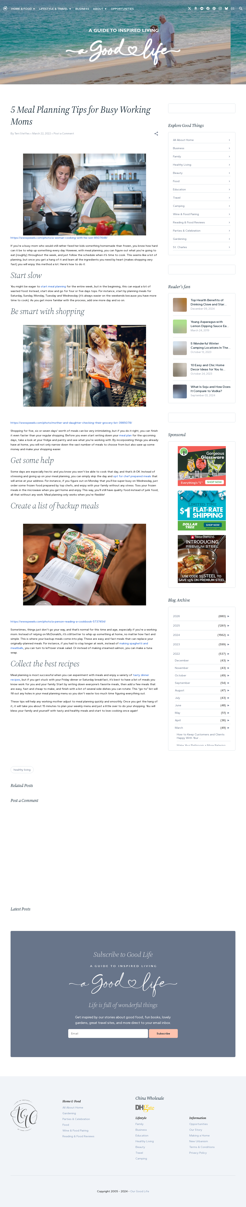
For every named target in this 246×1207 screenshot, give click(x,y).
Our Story (195, 1129)
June (178, 705)
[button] (156, 133)
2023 (176, 644)
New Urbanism (198, 1141)
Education (179, 189)
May (177, 712)
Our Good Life (139, 1191)
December (182, 660)
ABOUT (98, 9)
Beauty (178, 173)
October (180, 675)
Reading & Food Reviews (189, 222)
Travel (176, 197)
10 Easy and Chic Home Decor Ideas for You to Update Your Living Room (209, 367)
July (177, 698)
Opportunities (122, 9)
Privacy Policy (198, 1152)
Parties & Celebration (186, 230)
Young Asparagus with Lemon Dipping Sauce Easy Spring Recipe (210, 324)
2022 (176, 653)
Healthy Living (182, 164)
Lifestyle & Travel (53, 9)
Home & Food (21, 9)
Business (82, 9)
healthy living (22, 769)
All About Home (183, 140)
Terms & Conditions (202, 1147)
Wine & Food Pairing (186, 214)
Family (177, 156)
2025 (176, 625)
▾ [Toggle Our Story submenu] (105, 8)
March (179, 727)
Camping (178, 206)
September (182, 683)
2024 (176, 635)
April (178, 720)
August (179, 690)
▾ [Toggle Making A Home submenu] (34, 8)
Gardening (179, 239)
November (181, 668)
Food (176, 181)
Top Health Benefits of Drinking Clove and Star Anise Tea (207, 302)
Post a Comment (64, 133)
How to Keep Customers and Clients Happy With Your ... (200, 736)
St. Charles (180, 247)
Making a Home (199, 1135)
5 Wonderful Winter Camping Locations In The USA (209, 345)
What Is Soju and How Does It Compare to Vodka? (210, 389)
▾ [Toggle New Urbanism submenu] (70, 8)
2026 (176, 616)
